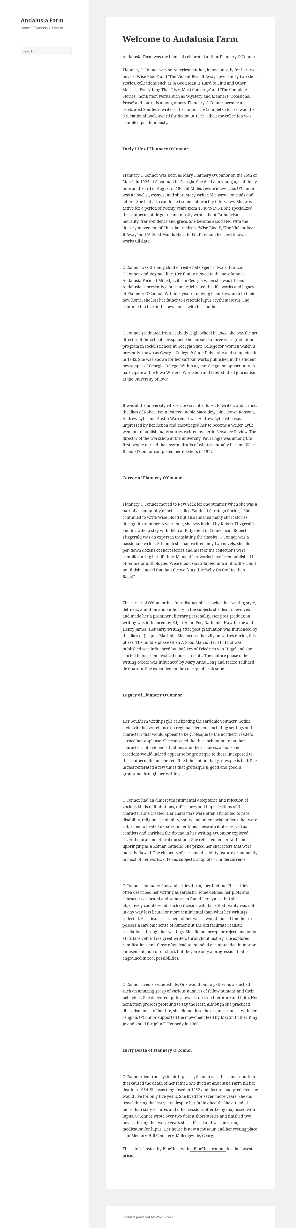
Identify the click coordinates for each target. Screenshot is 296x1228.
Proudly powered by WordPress (148, 1217)
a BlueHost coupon (208, 1148)
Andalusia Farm (42, 20)
